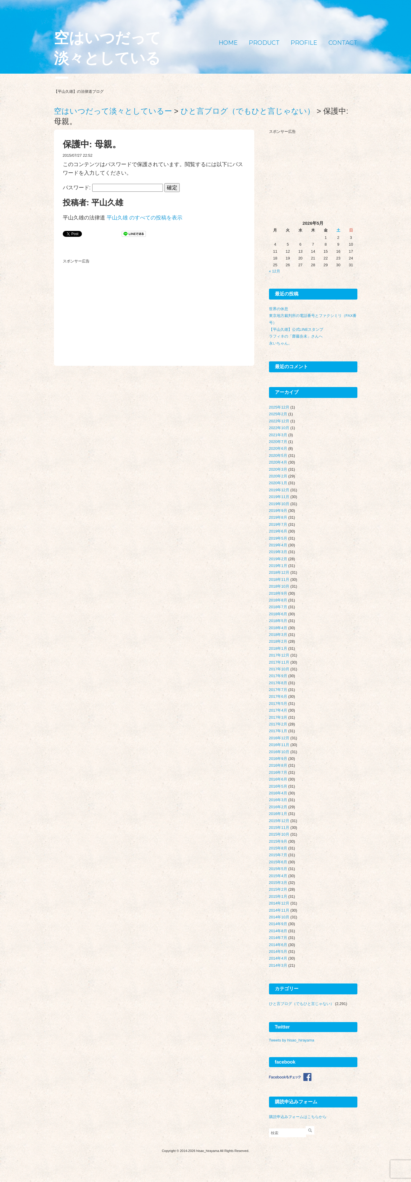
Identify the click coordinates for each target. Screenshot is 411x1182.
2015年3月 (278, 882)
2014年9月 (278, 924)
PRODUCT (264, 42)
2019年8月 (278, 517)
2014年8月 (278, 931)
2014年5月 (278, 951)
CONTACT (343, 42)
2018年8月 (278, 600)
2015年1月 (278, 896)
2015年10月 (279, 834)
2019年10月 (279, 504)
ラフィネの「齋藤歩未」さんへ (296, 336)
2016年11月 (279, 745)
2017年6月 (278, 696)
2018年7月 (278, 607)
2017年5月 (278, 703)
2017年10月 (279, 669)
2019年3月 (278, 552)
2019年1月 (278, 565)
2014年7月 (278, 937)
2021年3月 (278, 435)
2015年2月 (278, 889)
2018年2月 (278, 641)
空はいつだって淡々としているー (107, 58)
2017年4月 (278, 710)
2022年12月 (279, 421)
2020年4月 (278, 462)
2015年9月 (278, 841)
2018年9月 (278, 593)
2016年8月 (278, 765)
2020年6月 (278, 448)
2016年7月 (278, 772)
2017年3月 (278, 717)
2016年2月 (278, 807)
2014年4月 (278, 958)
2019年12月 (279, 490)
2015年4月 (278, 876)
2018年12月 (279, 572)
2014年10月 (279, 917)
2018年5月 (278, 621)
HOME (228, 42)
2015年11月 (279, 827)
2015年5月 (278, 869)
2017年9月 (278, 676)
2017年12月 (279, 655)
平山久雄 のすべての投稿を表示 (144, 218)
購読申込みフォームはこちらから (297, 1117)
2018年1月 (278, 648)
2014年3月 (278, 965)
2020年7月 (278, 441)
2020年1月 (278, 483)
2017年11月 (279, 662)
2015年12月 (279, 821)
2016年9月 (278, 758)
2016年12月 (279, 738)
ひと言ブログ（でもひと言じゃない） (301, 1003)
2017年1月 (278, 731)
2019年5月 (278, 538)
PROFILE (303, 42)
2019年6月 (278, 531)
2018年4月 (278, 628)
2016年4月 (278, 793)
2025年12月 (279, 407)
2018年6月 (278, 614)
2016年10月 (279, 752)
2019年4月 (278, 545)
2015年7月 (278, 855)
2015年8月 (278, 848)
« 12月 (274, 271)
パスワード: (113, 188)
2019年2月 (278, 559)
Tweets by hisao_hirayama (291, 1040)
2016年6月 (278, 779)
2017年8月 (278, 683)
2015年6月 (278, 862)
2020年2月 (278, 476)
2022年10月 (279, 428)
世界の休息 (278, 309)
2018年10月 (279, 586)
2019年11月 (279, 497)
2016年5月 (278, 786)
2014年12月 (279, 903)
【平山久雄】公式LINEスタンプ (296, 329)
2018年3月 (278, 634)
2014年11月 (279, 910)
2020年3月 (278, 469)
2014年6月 (278, 945)
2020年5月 (278, 455)
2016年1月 (278, 813)
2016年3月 (278, 800)
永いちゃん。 (280, 343)
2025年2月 (278, 414)
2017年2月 (278, 724)
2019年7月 (278, 524)
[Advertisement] (107, 303)
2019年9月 (278, 510)
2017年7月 (278, 689)
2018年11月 (279, 579)
